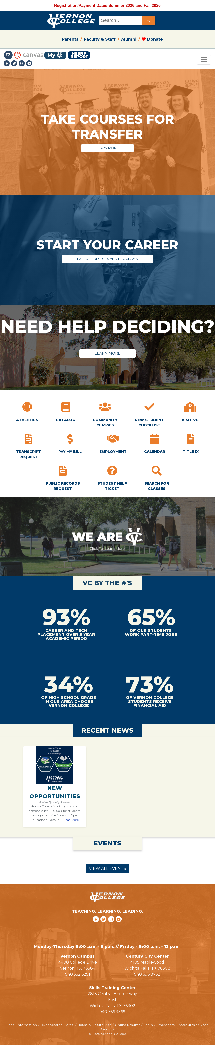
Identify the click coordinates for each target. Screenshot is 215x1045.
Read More (71, 820)
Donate (152, 39)
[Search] (148, 20)
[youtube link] (29, 64)
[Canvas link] (29, 55)
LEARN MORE (107, 148)
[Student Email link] (9, 55)
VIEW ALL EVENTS (107, 868)
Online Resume (127, 1025)
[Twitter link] (15, 64)
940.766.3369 (113, 1011)
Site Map (104, 1025)
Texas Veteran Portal (57, 1025)
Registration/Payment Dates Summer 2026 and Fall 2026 (107, 5)
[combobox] (126, 20)
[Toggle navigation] (204, 60)
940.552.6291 (77, 974)
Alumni (128, 39)
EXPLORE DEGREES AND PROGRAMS (107, 259)
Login (148, 1025)
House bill (86, 1025)
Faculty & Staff (100, 39)
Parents (70, 39)
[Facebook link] (7, 64)
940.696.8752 (147, 974)
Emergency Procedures (175, 1025)
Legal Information (22, 1025)
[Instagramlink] (22, 64)
